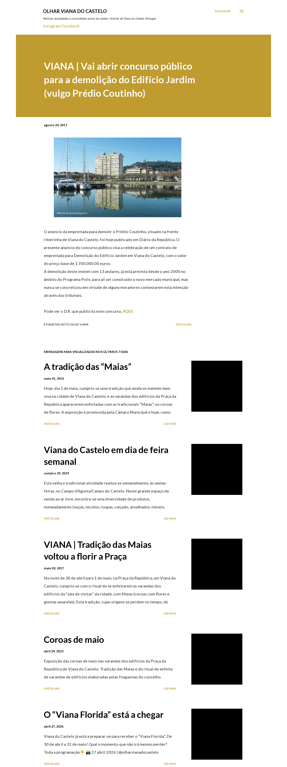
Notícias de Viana (74, 324)
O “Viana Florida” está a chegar (104, 714)
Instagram (52, 25)
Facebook (71, 25)
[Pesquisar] (222, 11)
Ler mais (170, 423)
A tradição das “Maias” (87, 366)
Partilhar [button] (183, 324)
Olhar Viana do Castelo (75, 11)
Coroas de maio (74, 639)
